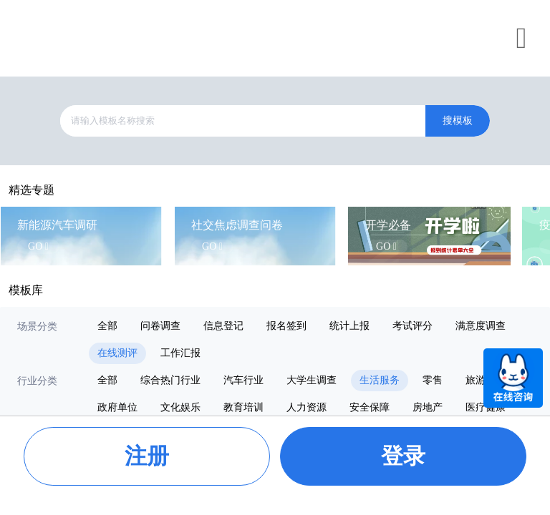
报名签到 (286, 325)
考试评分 (412, 325)
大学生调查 (311, 380)
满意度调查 (480, 325)
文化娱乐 (180, 407)
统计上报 (349, 325)
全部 (107, 325)
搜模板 (458, 120)
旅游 (475, 380)
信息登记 (223, 325)
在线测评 (117, 353)
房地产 (427, 407)
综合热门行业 (170, 380)
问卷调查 (160, 325)
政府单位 (117, 407)
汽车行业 (243, 380)
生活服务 (380, 380)
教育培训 (243, 407)
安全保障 (369, 407)
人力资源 (306, 407)
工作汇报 (180, 353)
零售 (433, 380)
